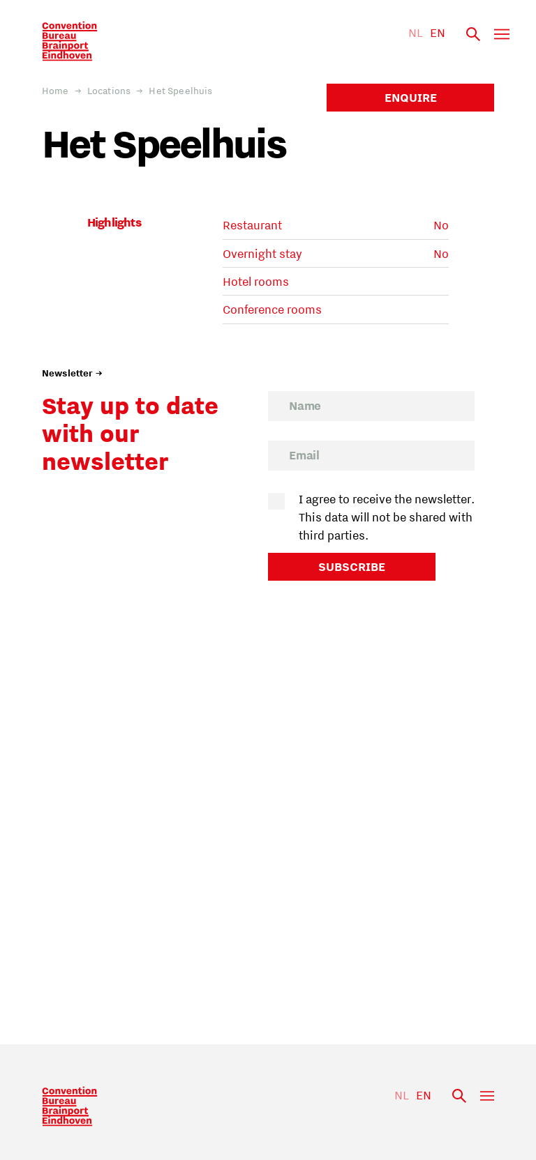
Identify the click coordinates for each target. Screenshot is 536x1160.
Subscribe (351, 566)
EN (437, 32)
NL (415, 32)
